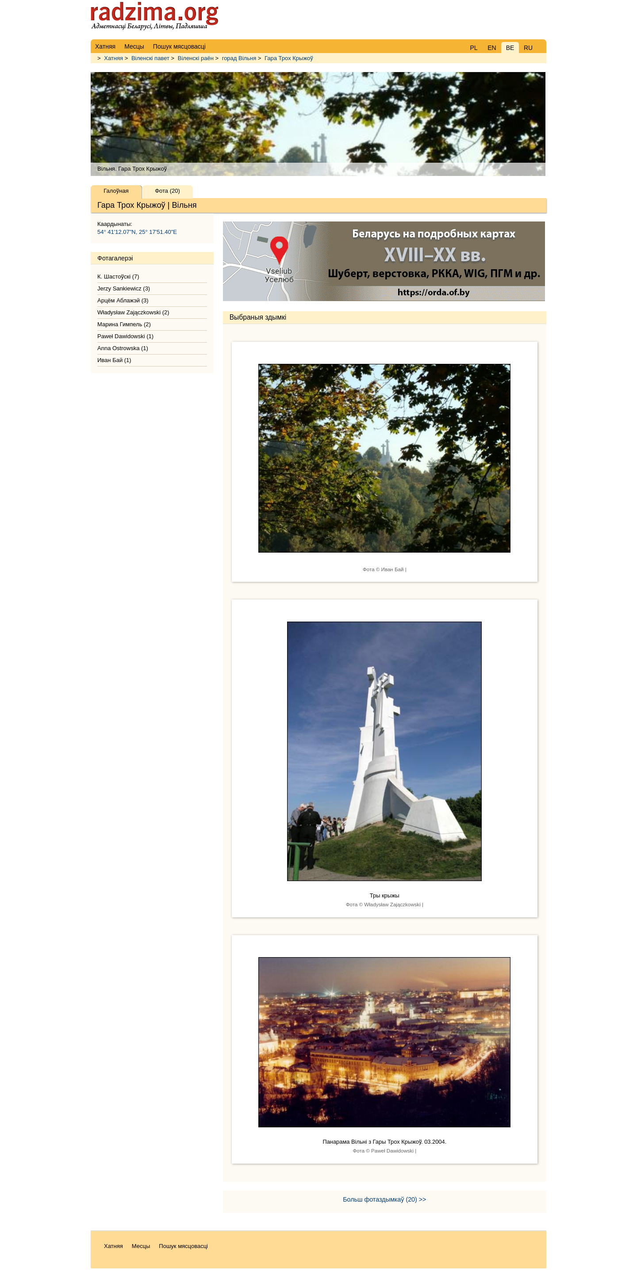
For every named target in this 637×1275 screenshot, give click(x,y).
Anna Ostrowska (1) (122, 348)
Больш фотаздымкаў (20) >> (384, 1199)
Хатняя (113, 58)
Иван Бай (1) (114, 360)
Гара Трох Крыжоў (289, 58)
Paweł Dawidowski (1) (125, 336)
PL (473, 47)
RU (528, 47)
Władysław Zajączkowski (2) (133, 312)
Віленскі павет (150, 58)
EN (491, 47)
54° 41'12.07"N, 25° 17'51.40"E (137, 232)
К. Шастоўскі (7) (118, 276)
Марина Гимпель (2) (124, 324)
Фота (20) (167, 190)
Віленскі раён (196, 58)
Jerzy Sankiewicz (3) (123, 288)
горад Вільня (239, 58)
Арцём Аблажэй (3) (123, 300)
